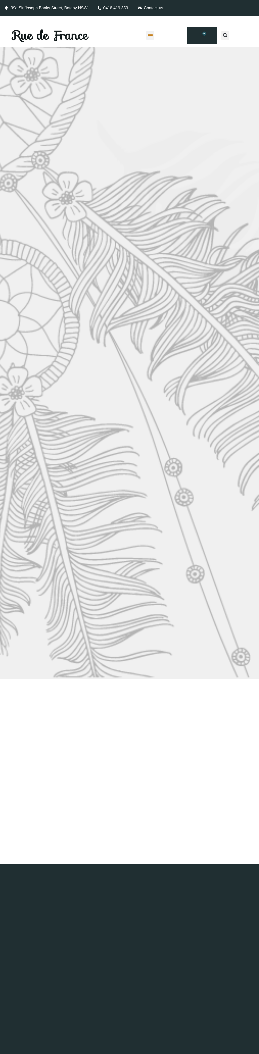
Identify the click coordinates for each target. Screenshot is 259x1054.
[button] (150, 35)
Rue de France (50, 35)
